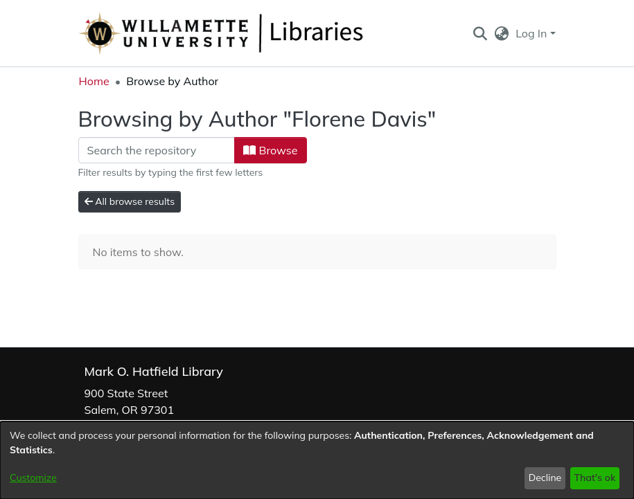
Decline (545, 477)
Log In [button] (532, 33)
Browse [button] (270, 150)
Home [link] (94, 81)
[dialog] (317, 460)
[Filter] (157, 150)
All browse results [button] (130, 201)
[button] (480, 33)
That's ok (594, 477)
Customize (33, 477)
